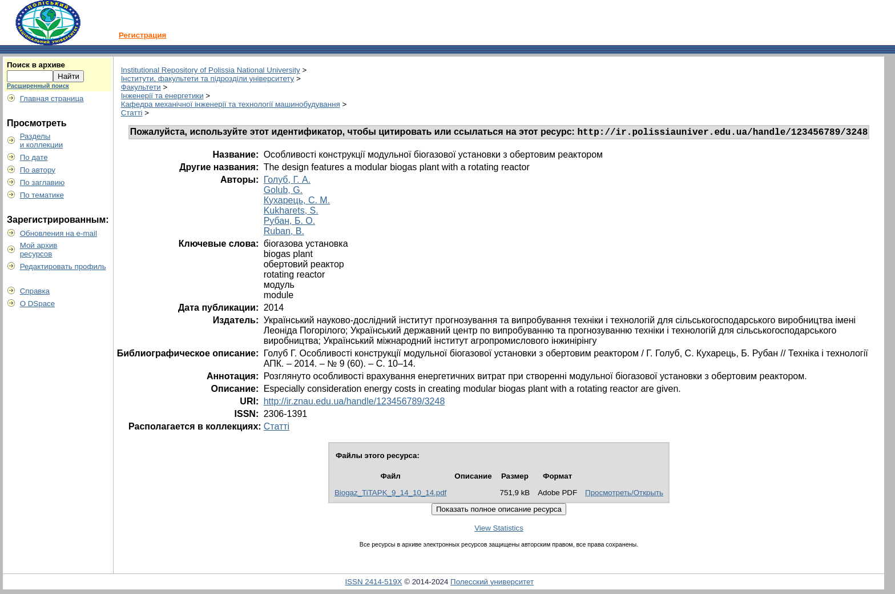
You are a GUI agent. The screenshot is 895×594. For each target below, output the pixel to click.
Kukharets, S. (291, 212)
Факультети (141, 87)
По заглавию (42, 182)
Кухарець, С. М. (297, 202)
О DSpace (37, 303)
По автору (37, 170)
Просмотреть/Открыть (624, 494)
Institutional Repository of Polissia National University (210, 70)
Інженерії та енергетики (162, 95)
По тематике (42, 195)
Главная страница (52, 98)
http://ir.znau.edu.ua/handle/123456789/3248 (354, 403)
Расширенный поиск (38, 85)
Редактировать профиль (63, 266)
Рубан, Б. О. (290, 222)
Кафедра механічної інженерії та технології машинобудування (230, 104)
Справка (35, 291)
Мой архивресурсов (39, 249)
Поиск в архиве (36, 65)
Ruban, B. (284, 233)
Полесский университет (492, 583)
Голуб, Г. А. (287, 181)
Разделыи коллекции (41, 140)
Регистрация (142, 35)
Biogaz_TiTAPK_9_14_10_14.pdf (390, 494)
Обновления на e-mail (58, 233)
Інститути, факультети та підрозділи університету (208, 78)
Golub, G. (283, 191)
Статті (132, 113)
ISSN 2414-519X (373, 583)
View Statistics (498, 529)
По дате (34, 157)
